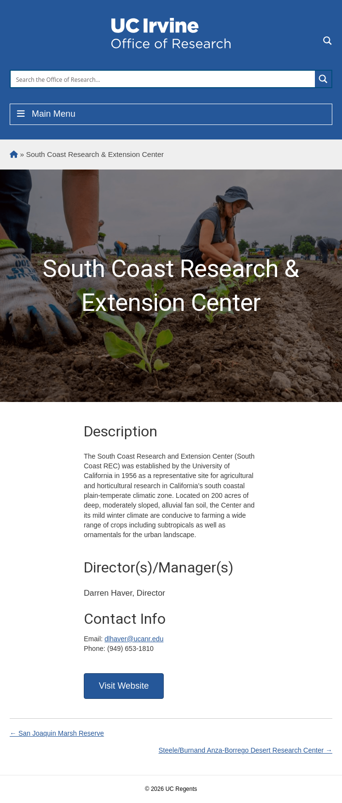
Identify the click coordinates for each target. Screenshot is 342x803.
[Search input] (163, 79)
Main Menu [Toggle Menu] (45, 114)
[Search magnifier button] (323, 79)
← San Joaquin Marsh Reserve (57, 733)
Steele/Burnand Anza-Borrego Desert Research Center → (245, 750)
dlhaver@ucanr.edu (134, 639)
